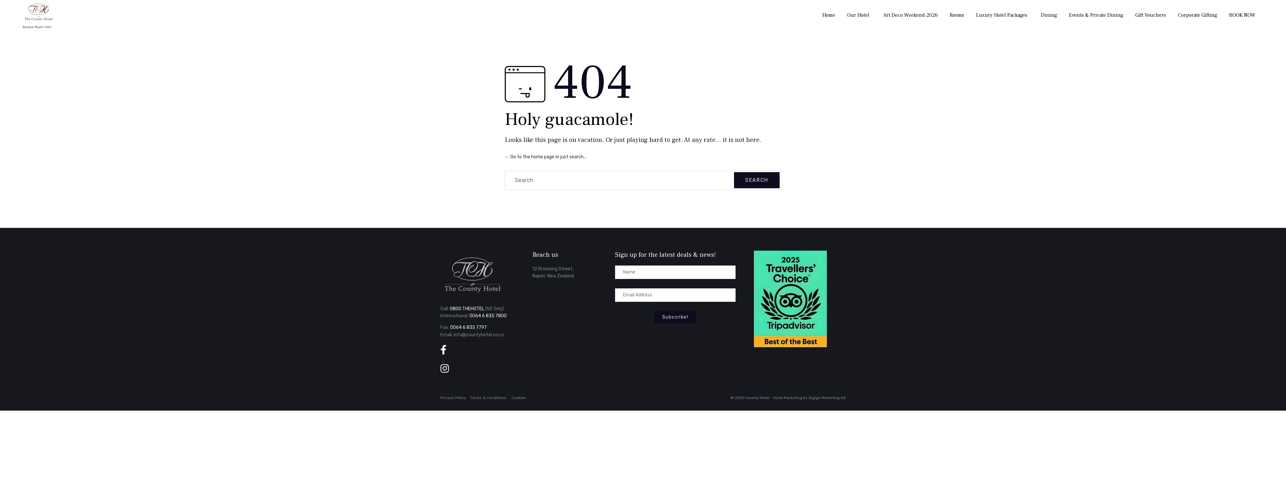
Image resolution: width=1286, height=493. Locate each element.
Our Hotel (858, 15)
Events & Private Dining (1096, 15)
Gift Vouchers (1150, 15)
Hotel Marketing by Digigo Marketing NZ (809, 397)
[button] (675, 317)
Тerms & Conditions (488, 397)
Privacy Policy (453, 397)
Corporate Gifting (1197, 15)
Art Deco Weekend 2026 (910, 15)
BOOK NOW (1242, 15)
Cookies (519, 397)
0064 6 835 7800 (488, 316)
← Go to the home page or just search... (545, 157)
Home (828, 15)
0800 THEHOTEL (467, 309)
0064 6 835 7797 (468, 327)
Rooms (957, 15)
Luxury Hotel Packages (1001, 15)
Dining (1049, 15)
